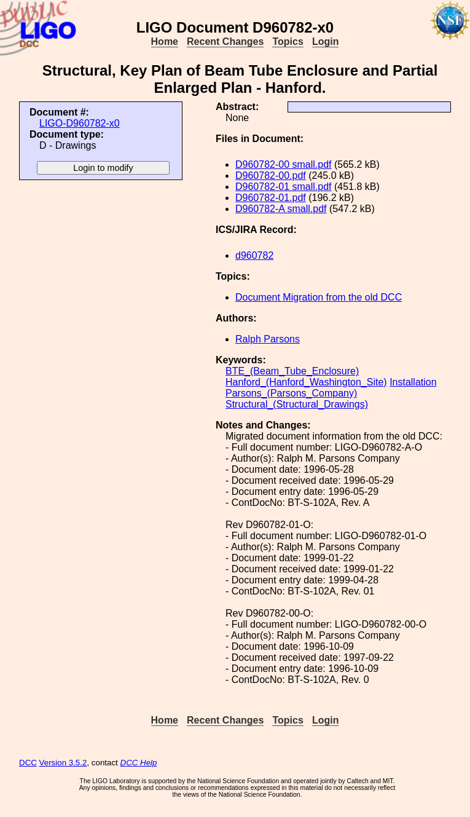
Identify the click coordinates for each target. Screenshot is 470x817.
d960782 (254, 255)
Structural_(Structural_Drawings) (296, 404)
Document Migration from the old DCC (318, 297)
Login (325, 41)
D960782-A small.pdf (281, 208)
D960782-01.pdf (270, 197)
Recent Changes (225, 41)
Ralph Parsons (267, 339)
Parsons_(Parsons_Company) (291, 393)
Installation (413, 382)
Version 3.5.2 (63, 762)
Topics (287, 41)
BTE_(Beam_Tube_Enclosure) (292, 371)
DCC (28, 762)
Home (164, 41)
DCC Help (138, 762)
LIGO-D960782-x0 (79, 123)
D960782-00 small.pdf (283, 164)
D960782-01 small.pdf (283, 186)
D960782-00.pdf (270, 175)
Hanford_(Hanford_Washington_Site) (306, 382)
